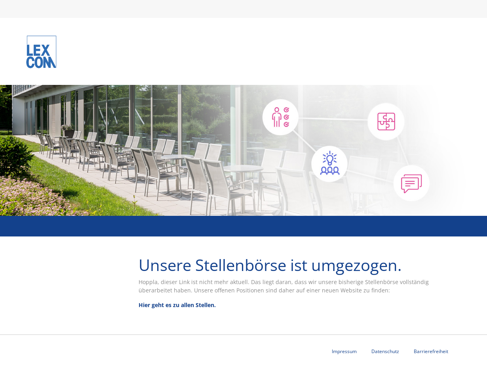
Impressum (344, 351)
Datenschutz (385, 351)
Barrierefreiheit (431, 351)
